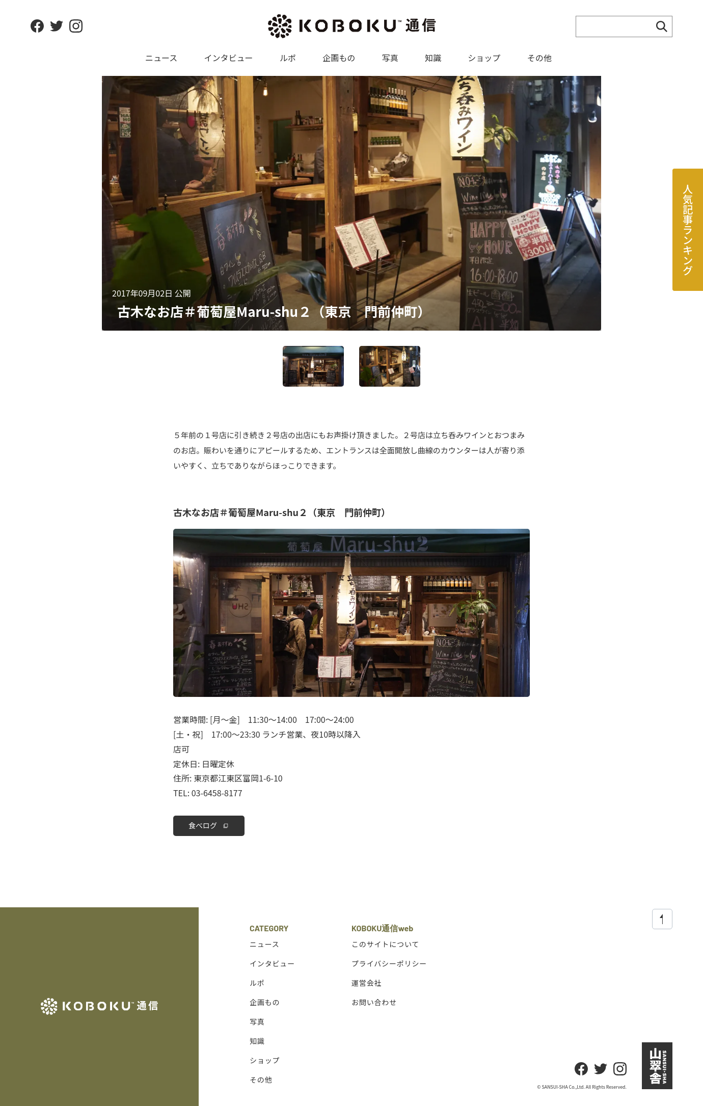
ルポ (288, 57)
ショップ (484, 57)
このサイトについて (385, 944)
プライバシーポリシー (389, 963)
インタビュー (228, 57)
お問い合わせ (374, 1002)
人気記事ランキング (688, 229)
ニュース (161, 57)
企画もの (338, 57)
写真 (390, 57)
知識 (433, 57)
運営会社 (367, 983)
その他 (539, 57)
